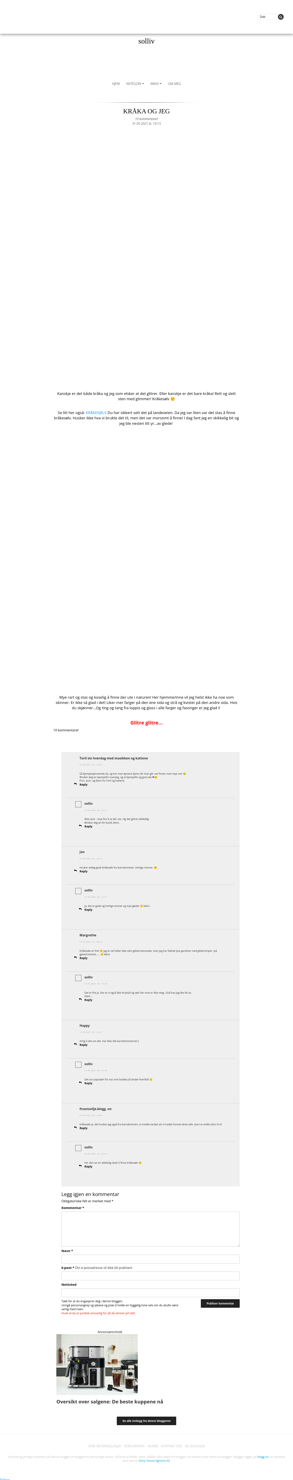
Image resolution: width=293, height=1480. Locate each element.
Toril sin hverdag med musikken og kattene (115, 758)
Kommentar (72, 1205)
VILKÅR (153, 1444)
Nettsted (69, 1282)
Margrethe (88, 934)
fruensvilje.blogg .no (96, 1107)
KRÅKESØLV (96, 412)
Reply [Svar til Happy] (84, 1043)
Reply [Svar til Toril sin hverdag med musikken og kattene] (84, 784)
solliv (146, 41)
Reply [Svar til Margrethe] (84, 957)
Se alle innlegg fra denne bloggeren (146, 1418)
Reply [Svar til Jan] (84, 870)
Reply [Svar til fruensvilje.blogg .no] (84, 1126)
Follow (5, 1478)
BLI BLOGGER (196, 1444)
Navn (67, 1248)
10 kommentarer (146, 119)
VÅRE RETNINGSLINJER (103, 1444)
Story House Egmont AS (154, 1459)
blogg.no (263, 1455)
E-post (96, 1265)
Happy (85, 1024)
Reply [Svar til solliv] (88, 826)
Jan (82, 851)
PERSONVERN (134, 1444)
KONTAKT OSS (172, 1444)
